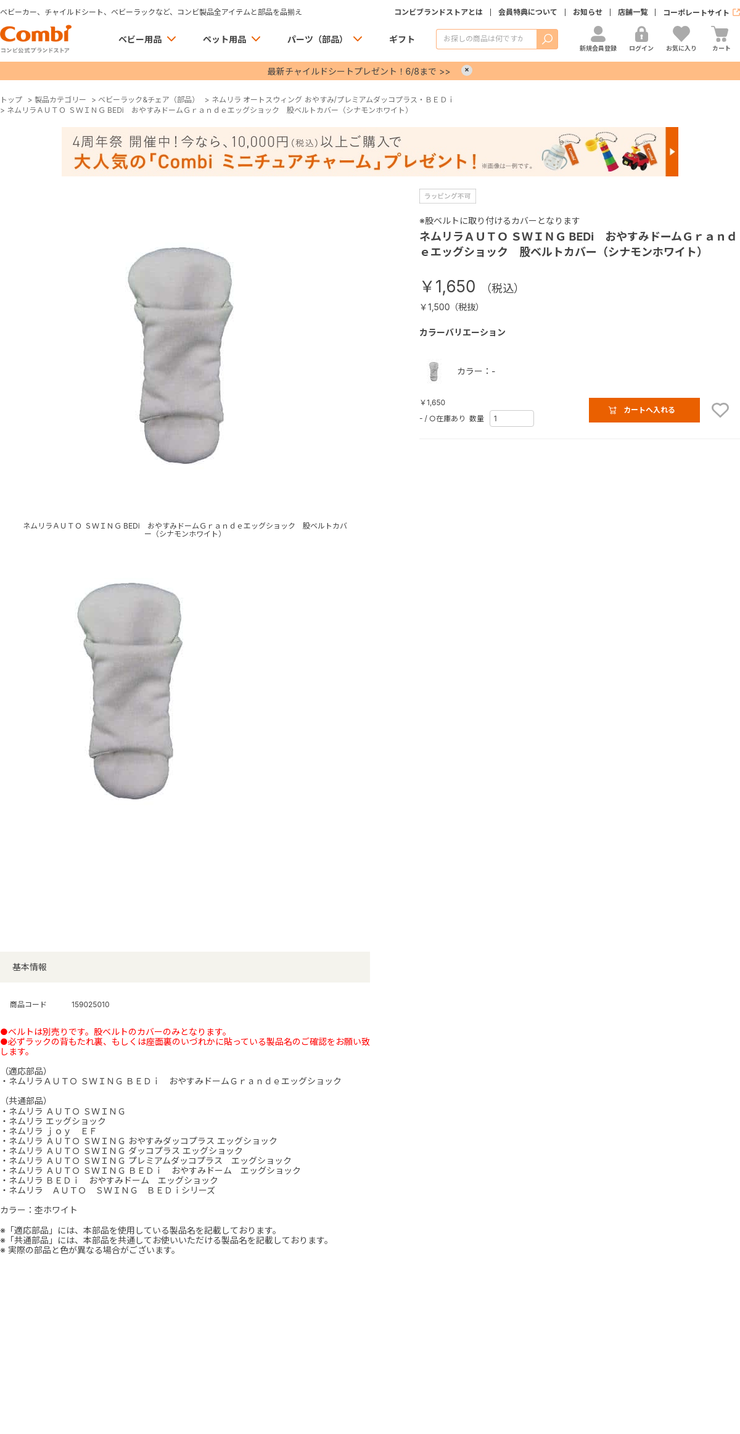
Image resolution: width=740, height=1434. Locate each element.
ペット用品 (224, 39)
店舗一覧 (633, 12)
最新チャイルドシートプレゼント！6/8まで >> (359, 71)
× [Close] (466, 70)
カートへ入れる (649, 409)
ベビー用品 (140, 39)
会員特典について (527, 12)
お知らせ (587, 12)
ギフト (402, 39)
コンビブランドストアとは (438, 12)
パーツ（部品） (317, 39)
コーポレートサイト (696, 12)
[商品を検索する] (486, 39)
